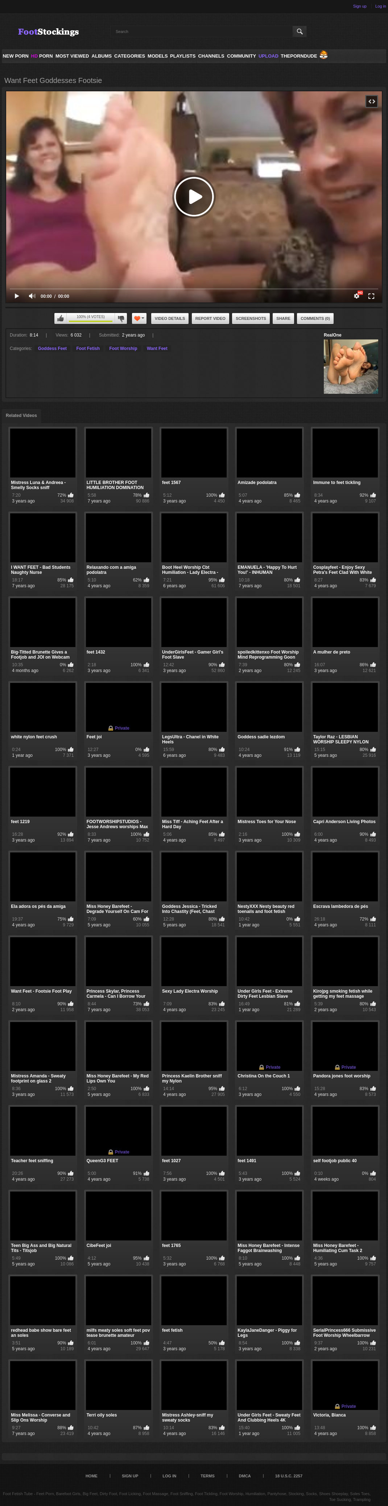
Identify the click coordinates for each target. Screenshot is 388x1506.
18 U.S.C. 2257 (288, 1476)
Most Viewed (72, 56)
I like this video (60, 318)
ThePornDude (299, 56)
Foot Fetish (88, 348)
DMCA (245, 1476)
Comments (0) (315, 318)
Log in (380, 6)
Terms (208, 1476)
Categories (129, 56)
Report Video (210, 318)
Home (92, 1476)
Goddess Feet (52, 348)
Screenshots (251, 318)
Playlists (182, 56)
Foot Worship (123, 348)
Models (158, 56)
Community (241, 56)
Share (283, 318)
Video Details (170, 318)
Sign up (360, 6)
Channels (211, 56)
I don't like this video (121, 318)
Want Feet (157, 348)
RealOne (333, 335)
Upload (268, 56)
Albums (102, 56)
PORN (42, 56)
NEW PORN (16, 56)
